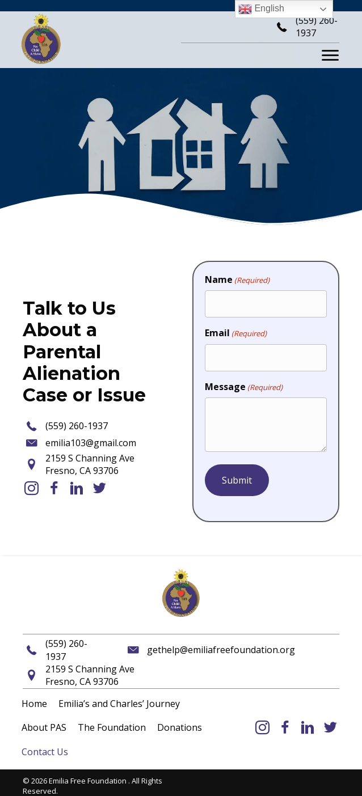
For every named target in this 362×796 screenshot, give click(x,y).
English (261, 9)
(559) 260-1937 (76, 426)
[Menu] (330, 55)
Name (237, 279)
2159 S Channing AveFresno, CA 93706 (89, 464)
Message (244, 386)
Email (236, 333)
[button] (31, 488)
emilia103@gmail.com (90, 443)
